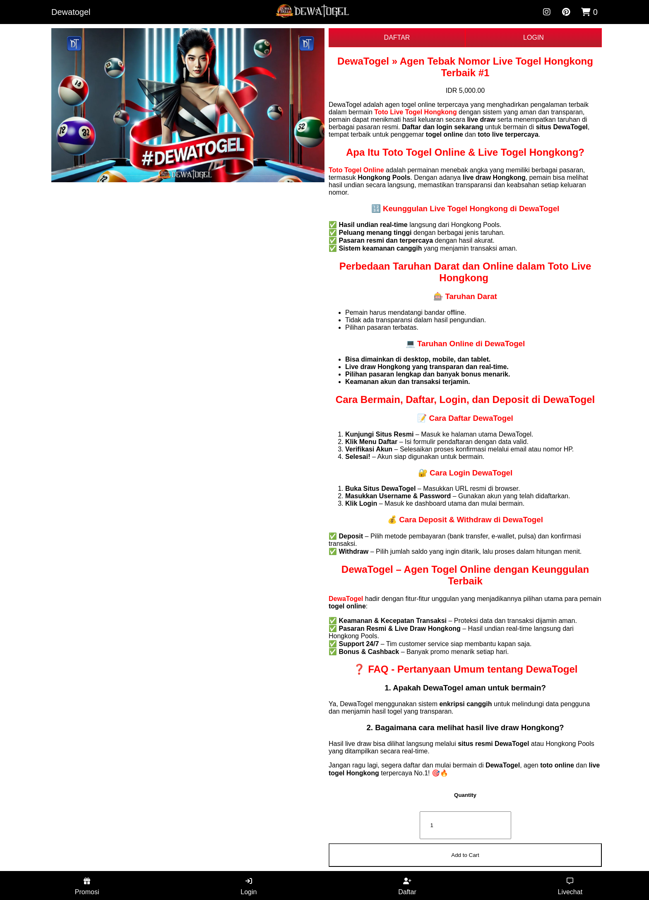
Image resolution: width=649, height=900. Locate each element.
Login (248, 886)
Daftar (407, 886)
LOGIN (533, 37)
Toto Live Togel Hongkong (415, 112)
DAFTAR (397, 37)
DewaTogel (346, 598)
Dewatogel (71, 12)
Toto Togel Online (356, 170)
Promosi (87, 886)
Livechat (570, 886)
